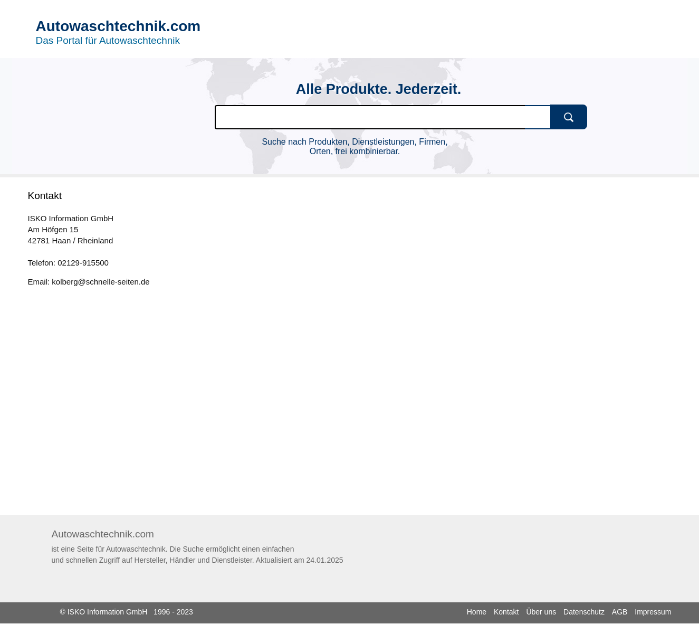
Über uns (541, 612)
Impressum (653, 612)
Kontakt (506, 612)
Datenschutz (584, 612)
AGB (620, 612)
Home (476, 612)
